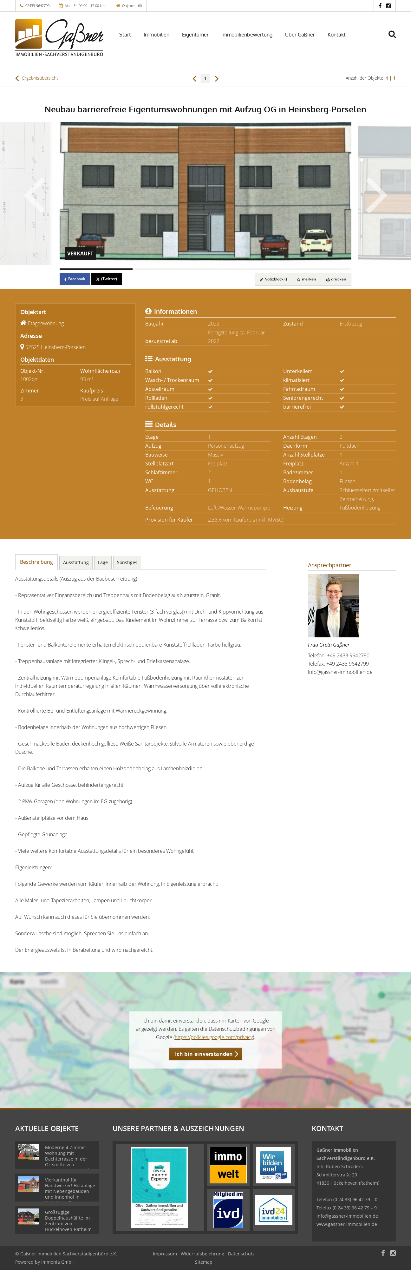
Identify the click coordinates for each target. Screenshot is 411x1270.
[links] (194, 78)
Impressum (165, 1254)
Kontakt (337, 34)
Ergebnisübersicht (36, 78)
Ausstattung (76, 562)
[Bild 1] (96, 269)
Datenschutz (241, 1254)
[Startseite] (59, 38)
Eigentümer (195, 34)
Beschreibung (36, 561)
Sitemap (203, 1262)
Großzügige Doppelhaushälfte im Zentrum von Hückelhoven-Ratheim (68, 1220)
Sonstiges (127, 562)
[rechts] (217, 78)
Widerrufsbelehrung (202, 1254)
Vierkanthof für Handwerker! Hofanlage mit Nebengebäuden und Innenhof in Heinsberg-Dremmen (70, 1191)
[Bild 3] (242, 269)
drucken (336, 279)
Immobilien (156, 34)
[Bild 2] (169, 269)
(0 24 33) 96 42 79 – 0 (355, 1199)
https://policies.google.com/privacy (214, 1037)
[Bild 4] (314, 269)
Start (125, 34)
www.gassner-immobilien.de (346, 1224)
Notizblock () (273, 279)
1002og (28, 379)
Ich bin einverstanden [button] (204, 1053)
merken (306, 279)
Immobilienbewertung (246, 34)
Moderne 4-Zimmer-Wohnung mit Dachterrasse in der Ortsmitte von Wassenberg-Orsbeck (67, 1158)
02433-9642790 (37, 5)
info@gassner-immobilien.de (340, 671)
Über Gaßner (300, 34)
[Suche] (395, 38)
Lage (103, 562)
